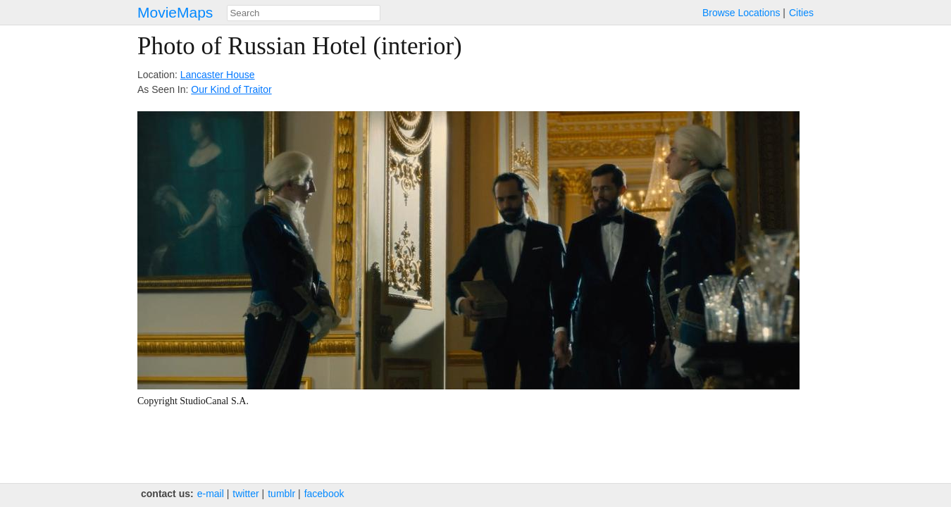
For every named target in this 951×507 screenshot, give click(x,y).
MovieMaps (175, 12)
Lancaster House (217, 74)
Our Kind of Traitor (231, 89)
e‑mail (210, 493)
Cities (801, 12)
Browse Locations (741, 12)
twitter (245, 493)
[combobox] (303, 13)
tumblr (281, 493)
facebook (324, 493)
